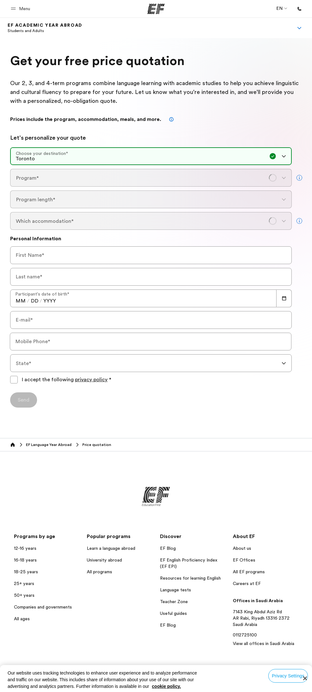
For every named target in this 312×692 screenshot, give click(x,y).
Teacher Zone (174, 601)
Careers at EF (247, 583)
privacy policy (91, 380)
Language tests (175, 589)
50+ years (24, 595)
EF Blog (168, 548)
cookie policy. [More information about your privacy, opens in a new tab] (166, 686)
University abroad (104, 559)
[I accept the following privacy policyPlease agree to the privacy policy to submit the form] (14, 379)
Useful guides (173, 613)
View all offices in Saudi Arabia (263, 643)
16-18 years (25, 559)
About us (242, 548)
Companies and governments (43, 606)
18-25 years (26, 571)
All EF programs (249, 571)
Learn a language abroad (111, 548)
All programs (99, 571)
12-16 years (25, 548)
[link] (45, 28)
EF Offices (244, 559)
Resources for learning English (190, 578)
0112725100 (245, 634)
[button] (21, 8)
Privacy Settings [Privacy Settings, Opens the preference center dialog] (288, 675)
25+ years (24, 583)
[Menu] (299, 28)
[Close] (305, 678)
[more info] (299, 177)
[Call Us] (299, 8)
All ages (22, 618)
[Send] (23, 400)
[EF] (156, 9)
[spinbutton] (21, 301)
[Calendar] (284, 298)
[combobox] (151, 156)
